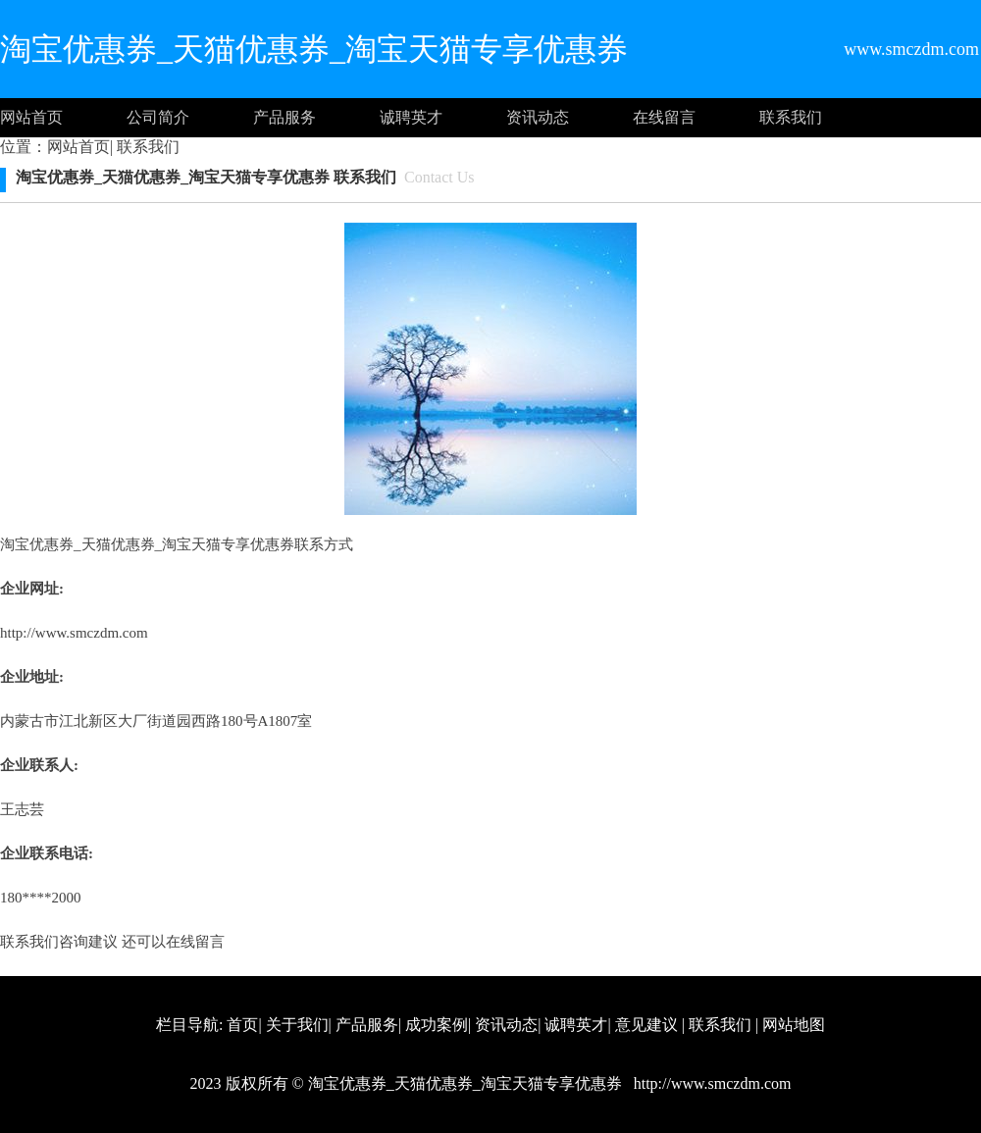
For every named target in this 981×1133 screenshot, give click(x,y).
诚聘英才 (411, 117)
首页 (242, 1024)
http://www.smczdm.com (74, 633)
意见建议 (646, 1024)
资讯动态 (537, 117)
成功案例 (436, 1024)
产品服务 (284, 117)
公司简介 (158, 117)
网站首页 (31, 117)
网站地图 (793, 1024)
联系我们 (790, 117)
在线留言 (664, 117)
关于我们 (297, 1024)
